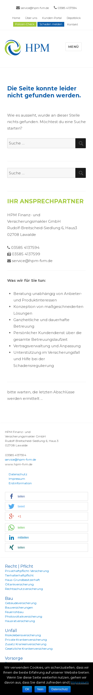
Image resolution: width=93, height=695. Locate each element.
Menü (73, 47)
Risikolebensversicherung (23, 635)
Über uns (31, 18)
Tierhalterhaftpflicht (19, 575)
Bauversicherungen (19, 607)
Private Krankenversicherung (26, 639)
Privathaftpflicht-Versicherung (27, 571)
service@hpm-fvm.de (35, 8)
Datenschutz (18, 474)
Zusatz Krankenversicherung (25, 644)
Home (16, 18)
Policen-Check (24, 24)
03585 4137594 (67, 8)
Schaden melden (50, 24)
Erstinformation (20, 483)
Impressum (17, 479)
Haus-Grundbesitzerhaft (22, 580)
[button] (46, 496)
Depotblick (74, 18)
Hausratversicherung (20, 621)
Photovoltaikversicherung (23, 616)
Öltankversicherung (19, 584)
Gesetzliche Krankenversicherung (29, 648)
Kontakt (72, 24)
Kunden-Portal (52, 18)
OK (27, 689)
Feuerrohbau (14, 612)
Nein (40, 689)
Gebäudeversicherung (20, 603)
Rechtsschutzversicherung (24, 589)
